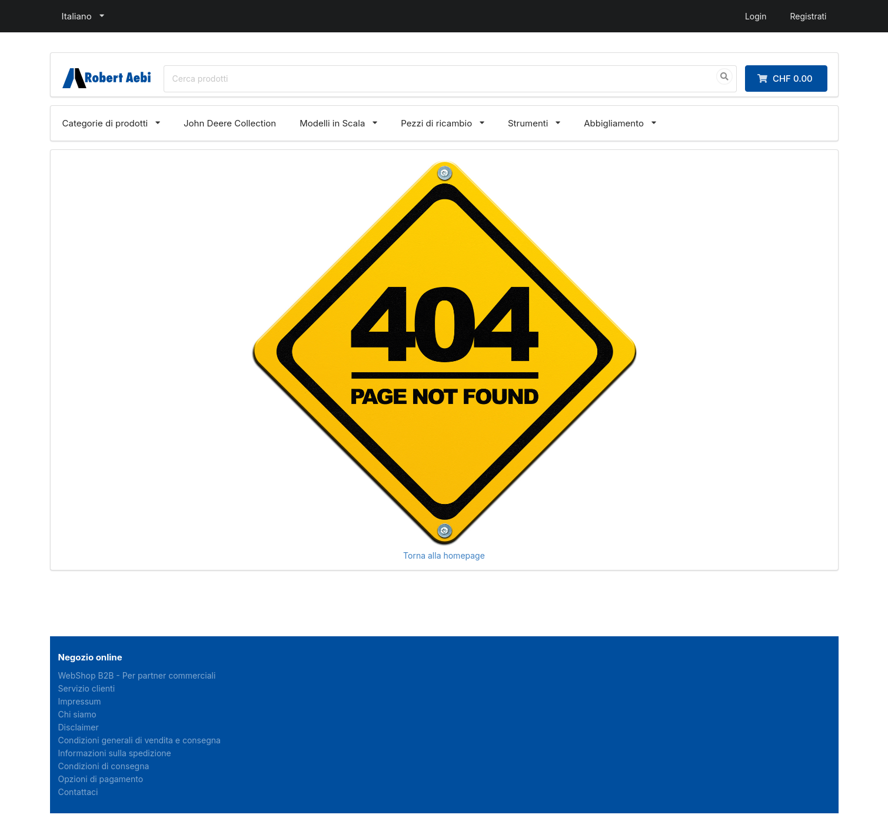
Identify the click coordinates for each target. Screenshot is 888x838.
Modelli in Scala (332, 123)
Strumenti (528, 123)
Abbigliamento (614, 123)
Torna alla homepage (444, 555)
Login (756, 16)
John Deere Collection (230, 123)
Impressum (79, 701)
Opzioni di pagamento (101, 779)
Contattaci (78, 792)
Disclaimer (78, 727)
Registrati (808, 16)
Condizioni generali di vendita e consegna (139, 740)
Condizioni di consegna (103, 766)
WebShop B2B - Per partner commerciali (137, 675)
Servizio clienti (86, 688)
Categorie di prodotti (105, 123)
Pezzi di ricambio (436, 123)
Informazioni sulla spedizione (114, 753)
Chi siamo (77, 714)
